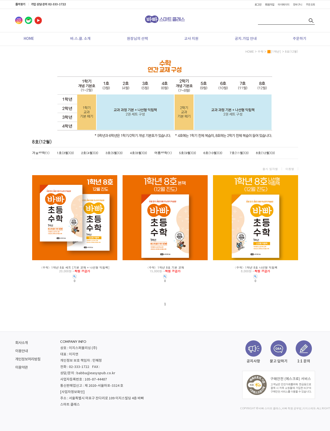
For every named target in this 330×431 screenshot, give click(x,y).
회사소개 (21, 343)
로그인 (258, 4)
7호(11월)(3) (239, 153)
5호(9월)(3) (187, 153)
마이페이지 (283, 4)
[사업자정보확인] (72, 392)
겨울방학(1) (41, 153)
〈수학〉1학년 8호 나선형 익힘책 (255, 267)
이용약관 (21, 368)
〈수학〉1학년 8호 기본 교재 (165, 267)
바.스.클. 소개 (80, 39)
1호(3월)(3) (65, 153)
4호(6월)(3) (138, 153)
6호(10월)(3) (212, 153)
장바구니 (297, 4)
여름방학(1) (163, 153)
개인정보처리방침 (27, 359)
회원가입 (269, 4)
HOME (29, 39)
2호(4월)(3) (89, 153)
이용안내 (21, 351)
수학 (260, 51)
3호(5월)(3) (114, 153)
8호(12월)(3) (265, 153)
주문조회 (310, 4)
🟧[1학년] (274, 51)
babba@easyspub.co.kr (95, 373)
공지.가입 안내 (246, 39)
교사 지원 (191, 39)
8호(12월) (291, 51)
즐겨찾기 (20, 4)
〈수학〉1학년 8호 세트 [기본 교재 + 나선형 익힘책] (75, 267)
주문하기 (299, 39)
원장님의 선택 (137, 39)
